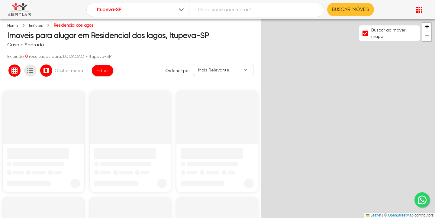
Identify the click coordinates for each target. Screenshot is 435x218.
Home (12, 25)
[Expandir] (181, 9)
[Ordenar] (223, 70)
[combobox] (141, 10)
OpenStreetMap (401, 215)
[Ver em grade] (14, 70)
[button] (426, 27)
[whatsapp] (422, 199)
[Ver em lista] (30, 70)
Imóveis (36, 25)
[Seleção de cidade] (141, 10)
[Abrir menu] (419, 9)
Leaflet (373, 215)
